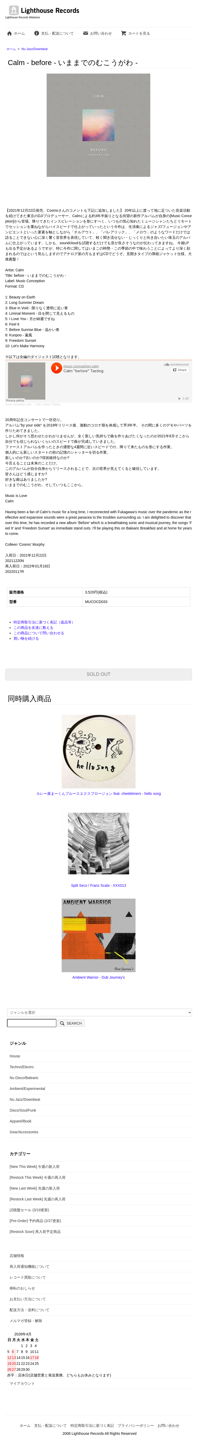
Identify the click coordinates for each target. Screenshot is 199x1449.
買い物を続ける (26, 638)
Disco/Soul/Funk (23, 1110)
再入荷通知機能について (29, 1266)
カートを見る (135, 33)
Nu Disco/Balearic (24, 1078)
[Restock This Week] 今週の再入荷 (38, 1177)
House (15, 1056)
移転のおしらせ (22, 1288)
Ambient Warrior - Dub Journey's (98, 977)
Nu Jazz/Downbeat (35, 49)
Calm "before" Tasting (47, 404)
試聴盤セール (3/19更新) (29, 1210)
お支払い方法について (28, 1299)
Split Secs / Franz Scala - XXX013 (98, 885)
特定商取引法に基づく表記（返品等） (44, 622)
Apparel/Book (20, 1121)
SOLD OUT (98, 674)
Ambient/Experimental (27, 1089)
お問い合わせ (97, 33)
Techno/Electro (22, 1067)
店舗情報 (17, 1256)
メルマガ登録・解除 (26, 1321)
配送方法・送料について (29, 1310)
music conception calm (18, 404)
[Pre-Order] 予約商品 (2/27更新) (35, 1221)
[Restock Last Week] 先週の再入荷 (38, 1199)
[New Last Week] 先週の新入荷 (35, 1188)
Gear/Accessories (24, 1132)
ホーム (15, 33)
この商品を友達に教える (33, 627)
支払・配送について (54, 33)
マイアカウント (22, 1383)
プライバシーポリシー (136, 1425)
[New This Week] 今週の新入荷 (35, 1167)
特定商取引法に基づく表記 (92, 1425)
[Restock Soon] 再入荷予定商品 (35, 1232)
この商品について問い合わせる (38, 633)
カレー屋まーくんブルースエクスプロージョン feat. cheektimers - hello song (98, 793)
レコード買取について (28, 1277)
